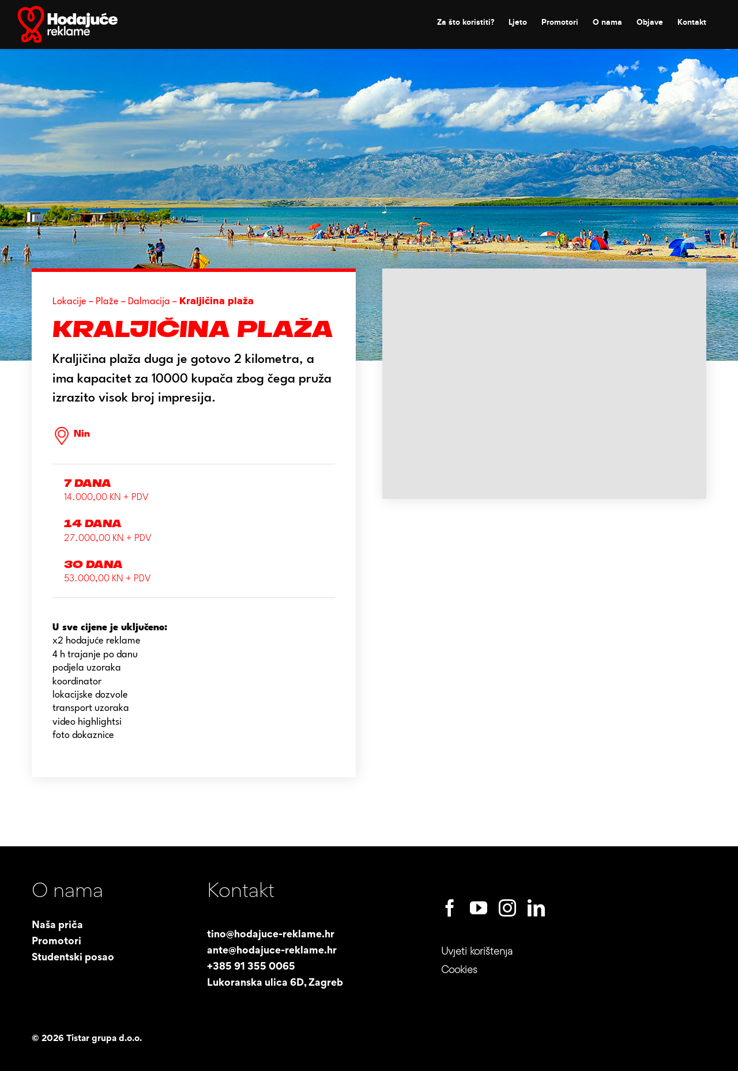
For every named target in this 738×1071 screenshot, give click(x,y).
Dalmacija (149, 301)
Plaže (107, 301)
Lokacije (69, 301)
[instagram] (507, 908)
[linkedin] (536, 908)
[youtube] (478, 908)
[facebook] (449, 908)
